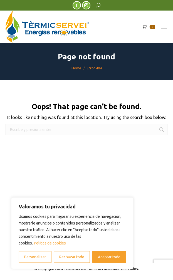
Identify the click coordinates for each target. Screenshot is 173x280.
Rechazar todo (71, 257)
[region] (72, 233)
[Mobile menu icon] (164, 27)
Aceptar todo (109, 257)
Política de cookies (50, 243)
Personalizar (35, 257)
